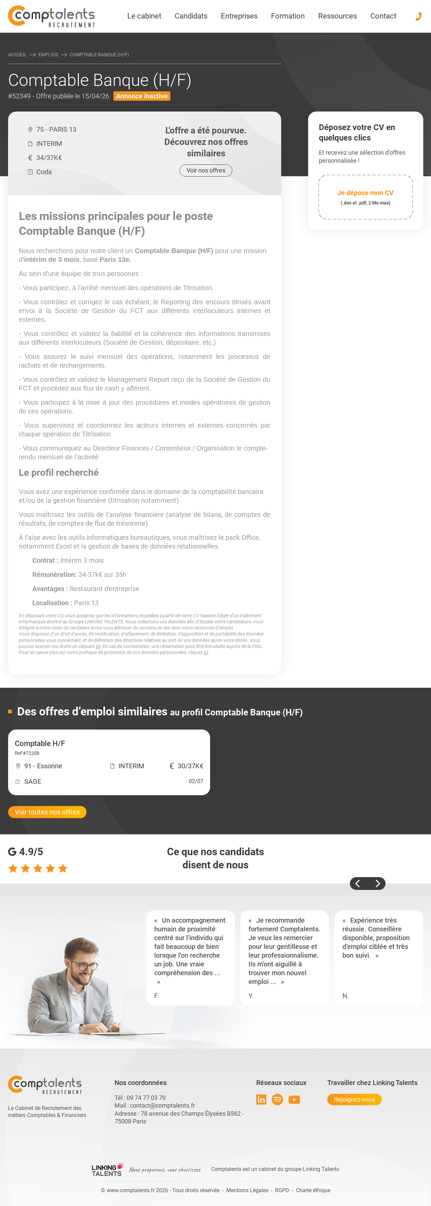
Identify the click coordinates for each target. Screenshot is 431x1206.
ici (98, 646)
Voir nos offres (206, 170)
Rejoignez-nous (354, 1099)
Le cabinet (144, 16)
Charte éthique (313, 1190)
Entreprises (239, 16)
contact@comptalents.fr (162, 1105)
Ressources (337, 16)
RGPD (282, 1190)
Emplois (48, 54)
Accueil (17, 54)
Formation (288, 16)
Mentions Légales (247, 1190)
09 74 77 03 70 (146, 1097)
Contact (383, 16)
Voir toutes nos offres (47, 812)
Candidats (191, 16)
